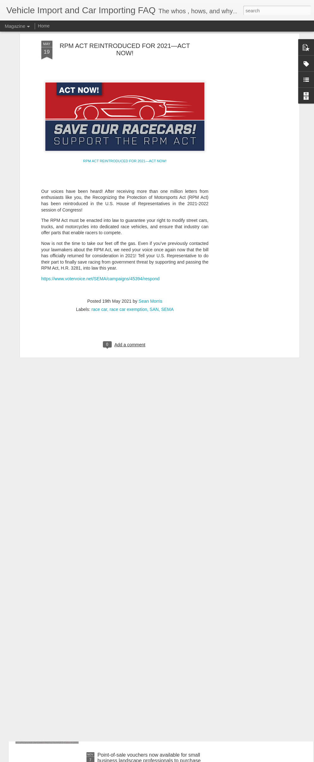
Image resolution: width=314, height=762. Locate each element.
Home (44, 25)
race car (99, 259)
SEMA (167, 259)
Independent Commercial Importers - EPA (144, 683)
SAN (154, 259)
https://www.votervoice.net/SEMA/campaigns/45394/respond (100, 228)
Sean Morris (150, 250)
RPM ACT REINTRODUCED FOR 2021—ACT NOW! (124, 111)
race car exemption (128, 259)
